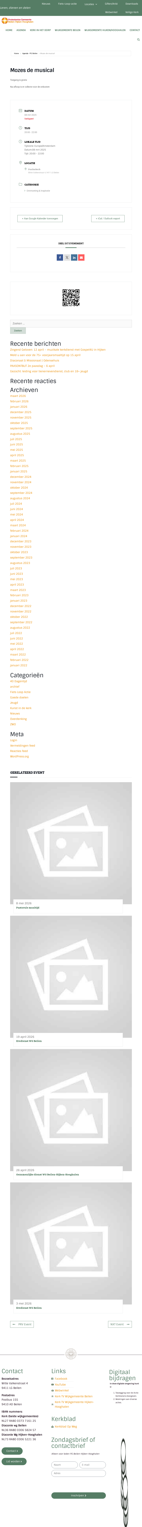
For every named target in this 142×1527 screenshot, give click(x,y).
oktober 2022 (19, 617)
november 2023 (20, 547)
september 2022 (21, 622)
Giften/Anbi (111, 3)
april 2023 (17, 584)
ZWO (13, 724)
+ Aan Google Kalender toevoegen (40, 218)
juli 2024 (16, 503)
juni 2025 (16, 444)
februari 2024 (19, 530)
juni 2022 (16, 638)
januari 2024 (18, 536)
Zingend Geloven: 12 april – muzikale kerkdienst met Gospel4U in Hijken (58, 349)
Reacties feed (19, 751)
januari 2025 (18, 471)
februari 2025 (19, 466)
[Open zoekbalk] (138, 40)
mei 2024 (16, 514)
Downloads (132, 3)
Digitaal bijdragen (122, 1375)
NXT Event (119, 1324)
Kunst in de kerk (20, 708)
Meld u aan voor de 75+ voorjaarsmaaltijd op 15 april (45, 355)
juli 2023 (16, 568)
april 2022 (17, 649)
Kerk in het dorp (40, 30)
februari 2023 (19, 595)
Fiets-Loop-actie (67, 3)
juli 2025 (16, 439)
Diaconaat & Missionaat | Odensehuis (34, 360)
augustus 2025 (20, 434)
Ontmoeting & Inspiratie (37, 190)
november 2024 (20, 482)
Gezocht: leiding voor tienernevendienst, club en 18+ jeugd (49, 371)
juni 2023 (16, 574)
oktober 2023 (19, 552)
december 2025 (20, 412)
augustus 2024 (20, 498)
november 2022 (20, 611)
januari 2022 (18, 665)
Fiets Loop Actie (20, 692)
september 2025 (21, 428)
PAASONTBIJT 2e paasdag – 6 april (32, 366)
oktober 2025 (19, 423)
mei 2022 (16, 643)
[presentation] (75, 1484)
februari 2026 (19, 401)
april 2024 (17, 520)
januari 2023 (18, 600)
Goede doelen (19, 697)
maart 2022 (18, 654)
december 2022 (20, 606)
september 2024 (21, 493)
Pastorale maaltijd (27, 907)
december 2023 (20, 541)
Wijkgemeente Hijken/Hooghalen (105, 30)
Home (9, 30)
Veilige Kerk (132, 12)
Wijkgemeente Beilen (67, 30)
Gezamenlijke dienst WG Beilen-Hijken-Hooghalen (47, 1174)
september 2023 (21, 557)
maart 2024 (18, 525)
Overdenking (18, 719)
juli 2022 (16, 633)
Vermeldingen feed (22, 745)
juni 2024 (16, 509)
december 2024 (20, 477)
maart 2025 (18, 460)
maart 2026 (18, 396)
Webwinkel (111, 12)
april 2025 (17, 455)
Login (13, 740)
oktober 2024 (19, 487)
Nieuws (46, 3)
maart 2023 (18, 590)
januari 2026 (18, 406)
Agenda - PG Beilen (29, 53)
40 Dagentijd (18, 681)
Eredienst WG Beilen (29, 1041)
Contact (135, 30)
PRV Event (22, 1324)
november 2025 (20, 417)
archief (14, 686)
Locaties (91, 4)
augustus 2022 (20, 627)
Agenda (21, 30)
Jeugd (14, 702)
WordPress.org (19, 756)
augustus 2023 (20, 563)
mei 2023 (16, 579)
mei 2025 (16, 450)
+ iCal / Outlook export (108, 218)
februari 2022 (19, 660)
